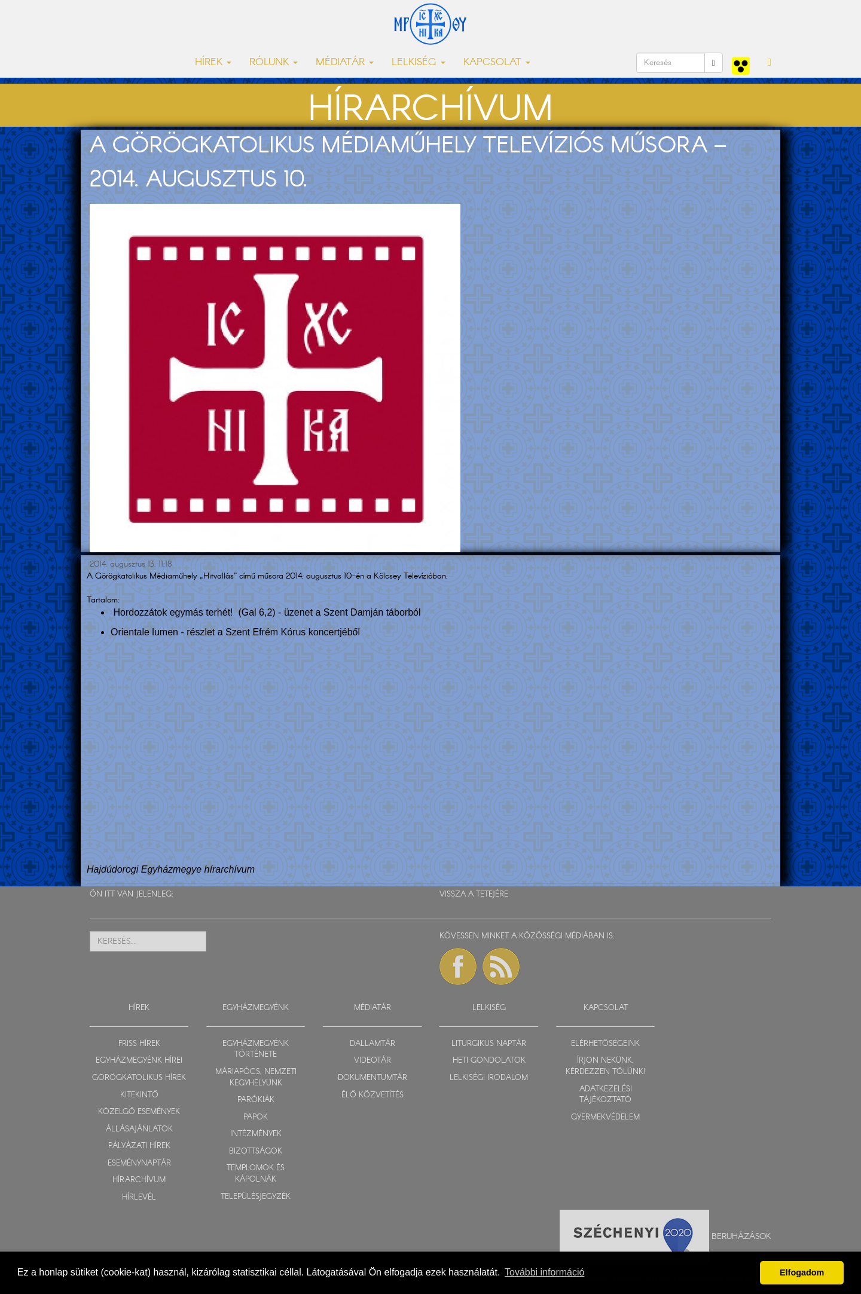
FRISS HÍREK (139, 1044)
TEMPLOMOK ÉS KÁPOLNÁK (256, 1174)
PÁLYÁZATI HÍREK (139, 1146)
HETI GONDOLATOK (489, 1060)
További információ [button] (544, 1272)
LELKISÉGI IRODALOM (489, 1078)
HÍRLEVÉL (139, 1197)
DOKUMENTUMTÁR (372, 1078)
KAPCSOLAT (606, 1008)
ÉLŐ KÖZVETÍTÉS (372, 1095)
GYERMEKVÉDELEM (605, 1117)
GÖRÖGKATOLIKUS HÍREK (139, 1078)
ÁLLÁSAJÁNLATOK (139, 1129)
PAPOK (255, 1117)
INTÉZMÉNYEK (256, 1134)
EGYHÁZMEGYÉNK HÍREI (139, 1060)
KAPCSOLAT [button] (496, 62)
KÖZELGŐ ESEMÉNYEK (139, 1112)
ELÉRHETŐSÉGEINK (605, 1044)
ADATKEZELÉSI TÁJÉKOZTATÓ (605, 1095)
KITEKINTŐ (139, 1095)
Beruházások (741, 1236)
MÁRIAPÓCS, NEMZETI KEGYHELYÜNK (256, 1077)
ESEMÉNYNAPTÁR (139, 1163)
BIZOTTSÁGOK (255, 1151)
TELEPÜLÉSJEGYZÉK (256, 1197)
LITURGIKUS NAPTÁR (488, 1044)
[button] (769, 63)
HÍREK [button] (213, 62)
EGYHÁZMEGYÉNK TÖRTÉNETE (255, 1049)
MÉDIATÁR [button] (345, 62)
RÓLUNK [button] (273, 62)
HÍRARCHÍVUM (139, 1180)
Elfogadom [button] (802, 1272)
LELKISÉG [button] (418, 62)
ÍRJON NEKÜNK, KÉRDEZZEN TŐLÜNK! (605, 1066)
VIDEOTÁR (372, 1060)
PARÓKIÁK (255, 1100)
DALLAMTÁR (372, 1044)
